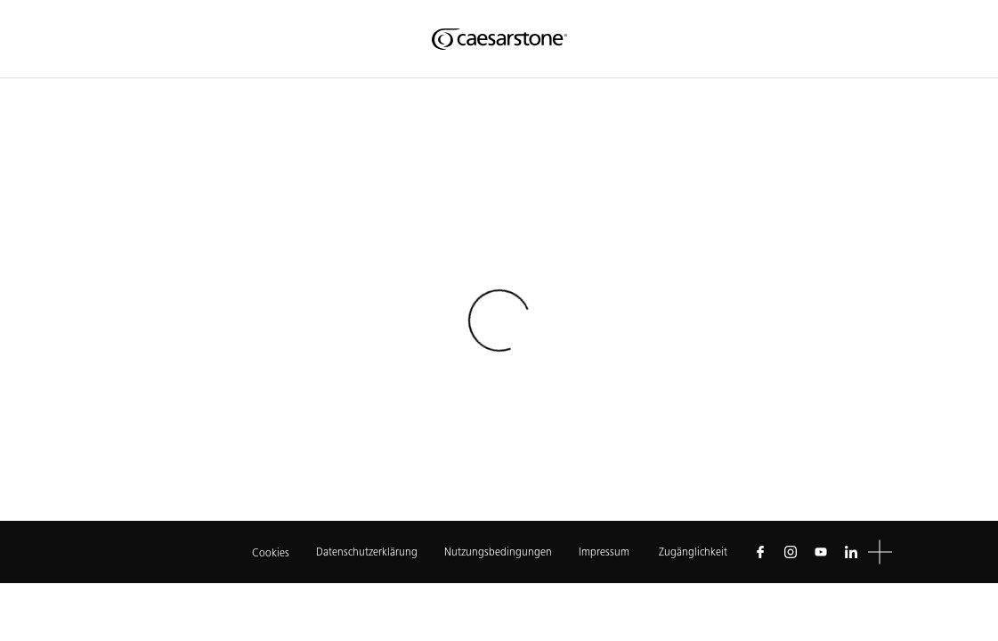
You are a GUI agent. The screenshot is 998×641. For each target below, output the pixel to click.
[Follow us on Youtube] (821, 552)
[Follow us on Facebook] (760, 552)
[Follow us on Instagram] (790, 552)
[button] (880, 552)
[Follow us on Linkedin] (851, 552)
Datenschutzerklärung (367, 551)
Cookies (270, 552)
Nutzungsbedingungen (498, 551)
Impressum (605, 551)
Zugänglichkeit (693, 551)
